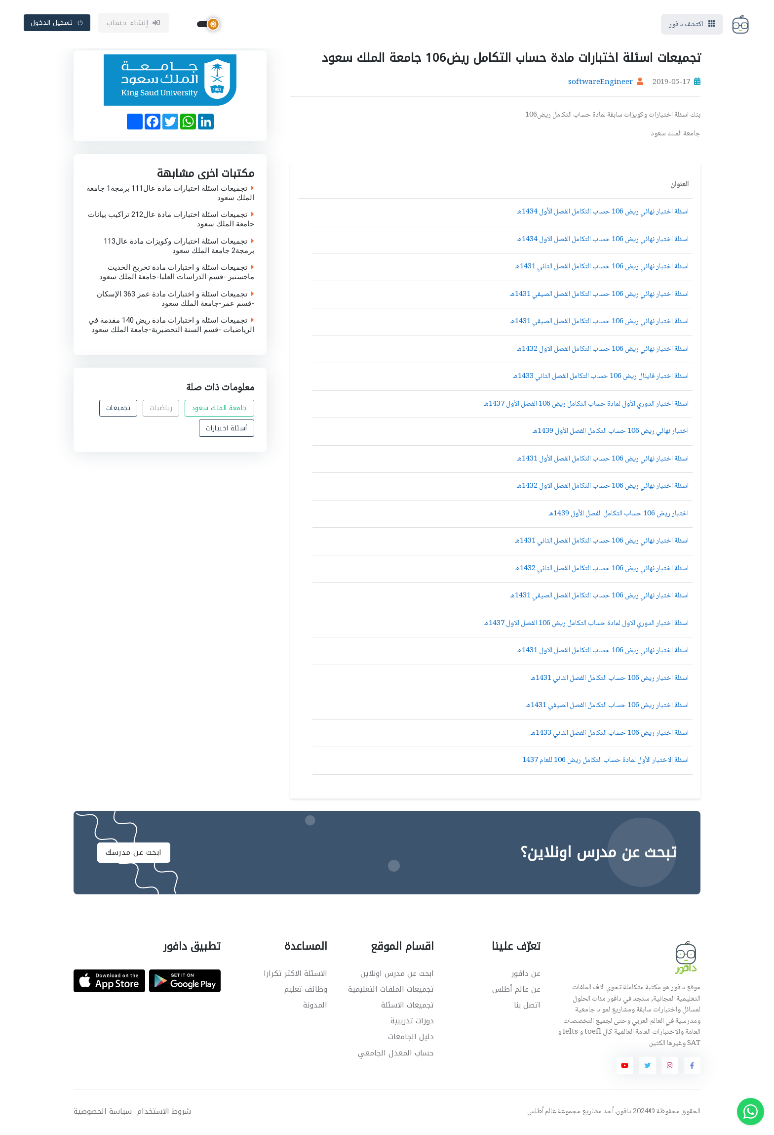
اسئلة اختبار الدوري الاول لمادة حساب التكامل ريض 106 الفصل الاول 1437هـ (586, 624)
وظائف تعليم (305, 990)
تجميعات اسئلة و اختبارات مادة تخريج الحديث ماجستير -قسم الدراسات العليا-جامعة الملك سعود (176, 273)
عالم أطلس (541, 1112)
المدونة (315, 1006)
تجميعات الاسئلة (407, 1006)
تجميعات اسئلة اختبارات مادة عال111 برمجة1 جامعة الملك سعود (170, 193)
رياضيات (161, 409)
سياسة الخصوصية (103, 1112)
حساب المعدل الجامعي (396, 1054)
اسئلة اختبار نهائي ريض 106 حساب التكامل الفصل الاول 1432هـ (603, 350)
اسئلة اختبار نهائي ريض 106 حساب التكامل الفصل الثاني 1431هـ (602, 267)
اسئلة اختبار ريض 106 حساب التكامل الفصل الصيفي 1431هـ (607, 706)
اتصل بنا (527, 1006)
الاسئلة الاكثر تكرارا (295, 974)
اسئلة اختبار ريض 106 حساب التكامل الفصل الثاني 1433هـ (610, 734)
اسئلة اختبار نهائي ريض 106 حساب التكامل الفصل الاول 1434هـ (603, 240)
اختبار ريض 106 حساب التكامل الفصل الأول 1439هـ (618, 514)
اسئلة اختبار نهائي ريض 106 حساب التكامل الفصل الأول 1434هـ (603, 213)
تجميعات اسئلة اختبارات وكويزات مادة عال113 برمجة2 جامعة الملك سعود (179, 246)
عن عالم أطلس (516, 990)
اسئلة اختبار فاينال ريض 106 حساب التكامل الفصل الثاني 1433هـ (601, 377)
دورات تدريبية (412, 1022)
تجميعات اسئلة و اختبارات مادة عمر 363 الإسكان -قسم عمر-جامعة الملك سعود (175, 299)
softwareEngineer (600, 84)
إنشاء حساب (133, 23)
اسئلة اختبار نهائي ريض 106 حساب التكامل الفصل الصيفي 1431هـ (599, 295)
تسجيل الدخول (57, 23)
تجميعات (118, 409)
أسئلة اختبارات (226, 428)
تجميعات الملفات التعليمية (391, 990)
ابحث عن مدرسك (134, 853)
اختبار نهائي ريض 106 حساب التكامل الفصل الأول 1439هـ (611, 432)
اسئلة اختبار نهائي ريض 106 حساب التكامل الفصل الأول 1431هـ (603, 460)
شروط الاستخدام (164, 1112)
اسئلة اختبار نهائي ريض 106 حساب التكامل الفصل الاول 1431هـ (603, 651)
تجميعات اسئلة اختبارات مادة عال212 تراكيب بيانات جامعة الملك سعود (171, 220)
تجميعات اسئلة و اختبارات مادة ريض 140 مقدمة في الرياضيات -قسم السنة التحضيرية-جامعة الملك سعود (171, 326)
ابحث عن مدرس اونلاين (397, 974)
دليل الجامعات (411, 1038)
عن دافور (526, 974)
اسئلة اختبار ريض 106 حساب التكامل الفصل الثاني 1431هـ (610, 679)
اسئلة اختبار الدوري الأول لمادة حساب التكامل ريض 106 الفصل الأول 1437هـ (586, 405)
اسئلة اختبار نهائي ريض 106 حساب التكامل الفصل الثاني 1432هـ (602, 569)
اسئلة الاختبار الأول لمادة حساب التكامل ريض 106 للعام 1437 (605, 761)
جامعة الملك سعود (219, 409)
